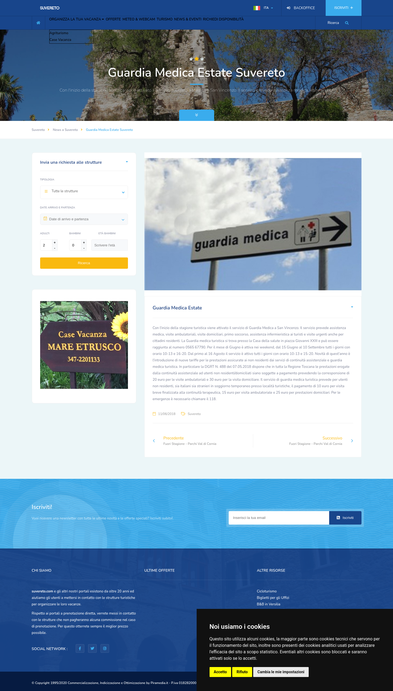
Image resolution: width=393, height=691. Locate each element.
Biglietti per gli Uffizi (273, 597)
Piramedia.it (159, 683)
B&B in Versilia (268, 604)
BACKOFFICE (304, 8)
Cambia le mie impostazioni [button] (281, 672)
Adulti (45, 233)
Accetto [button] (220, 672)
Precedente (185, 440)
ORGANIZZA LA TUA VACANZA (80, 22)
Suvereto (38, 130)
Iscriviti (345, 518)
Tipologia (47, 180)
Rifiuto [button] (242, 672)
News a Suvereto (65, 130)
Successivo (321, 440)
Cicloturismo (267, 591)
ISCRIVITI (343, 8)
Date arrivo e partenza (57, 208)
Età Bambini (107, 233)
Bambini (75, 233)
